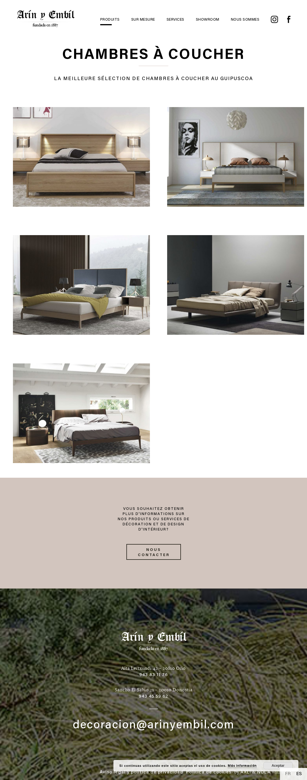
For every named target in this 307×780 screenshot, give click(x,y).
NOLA (264, 772)
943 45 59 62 (153, 696)
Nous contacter (153, 552)
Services (175, 20)
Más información (242, 766)
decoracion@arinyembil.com (153, 725)
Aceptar (278, 766)
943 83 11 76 (153, 675)
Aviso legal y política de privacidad (141, 772)
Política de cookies (208, 772)
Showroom (207, 20)
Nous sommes (245, 20)
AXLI (245, 772)
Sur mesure (143, 20)
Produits (110, 20)
